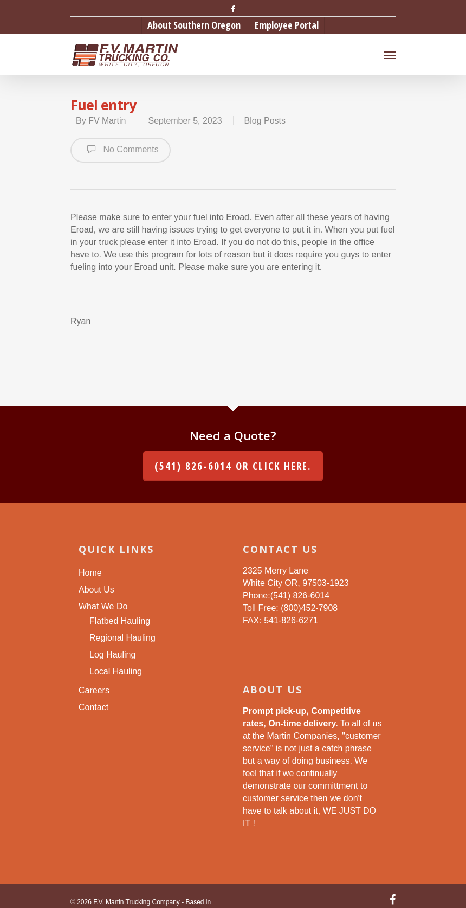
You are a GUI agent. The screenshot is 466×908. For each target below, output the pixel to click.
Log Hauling (112, 654)
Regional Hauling (122, 637)
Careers (94, 690)
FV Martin (107, 120)
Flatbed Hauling (119, 621)
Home (90, 572)
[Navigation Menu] (390, 54)
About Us (96, 589)
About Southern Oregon (194, 24)
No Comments (120, 149)
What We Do (103, 606)
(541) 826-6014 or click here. (233, 466)
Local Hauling (115, 671)
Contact (93, 707)
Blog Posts (265, 120)
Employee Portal (287, 24)
